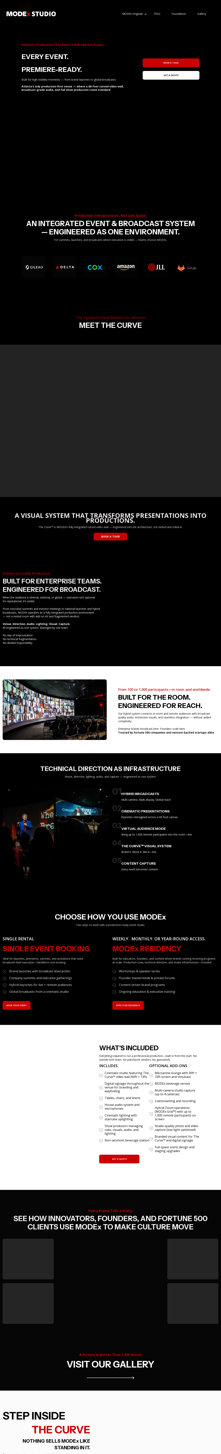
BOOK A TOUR (110, 536)
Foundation (179, 14)
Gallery (201, 14)
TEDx (156, 14)
